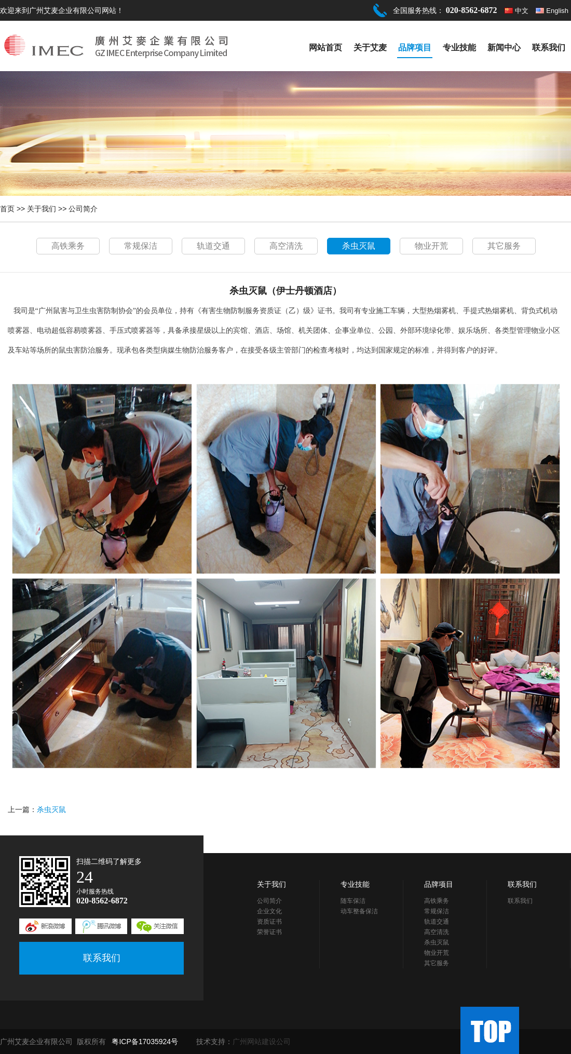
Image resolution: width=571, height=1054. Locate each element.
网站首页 (325, 47)
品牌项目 (414, 47)
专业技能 (459, 47)
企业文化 (269, 911)
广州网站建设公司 (262, 1041)
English (557, 11)
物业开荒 (431, 245)
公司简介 (83, 209)
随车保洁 (353, 900)
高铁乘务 (68, 245)
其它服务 (504, 245)
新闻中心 (504, 47)
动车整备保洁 (359, 911)
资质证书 (269, 921)
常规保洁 (140, 245)
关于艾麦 (370, 47)
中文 (521, 11)
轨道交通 (213, 245)
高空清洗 (286, 245)
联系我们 (548, 47)
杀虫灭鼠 (358, 245)
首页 (7, 209)
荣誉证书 (269, 932)
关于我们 (41, 209)
